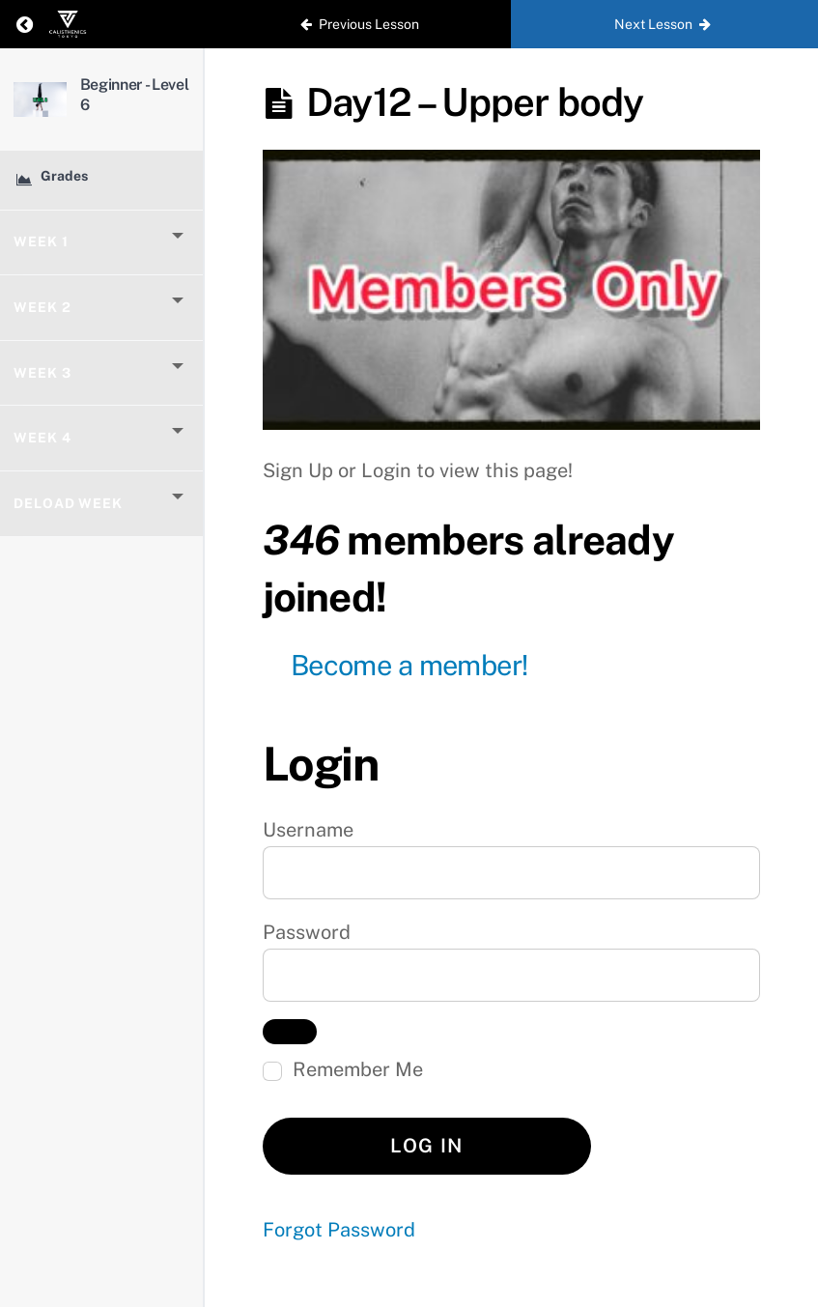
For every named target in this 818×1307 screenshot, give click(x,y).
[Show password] (290, 1031)
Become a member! (409, 665)
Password (307, 932)
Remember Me (343, 1069)
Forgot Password (339, 1229)
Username (308, 829)
